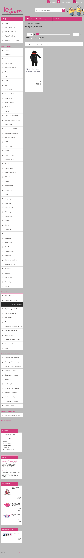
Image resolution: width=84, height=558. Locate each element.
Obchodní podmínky (41, 19)
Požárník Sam (9, 207)
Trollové (7, 273)
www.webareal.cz (19, 553)
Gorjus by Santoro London (12, 120)
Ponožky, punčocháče (11, 331)
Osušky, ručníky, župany (12, 362)
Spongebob (8, 242)
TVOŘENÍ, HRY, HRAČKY (12, 41)
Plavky (7, 322)
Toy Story (8, 269)
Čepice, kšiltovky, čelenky (12, 339)
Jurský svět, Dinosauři (11, 133)
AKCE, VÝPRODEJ (10, 27)
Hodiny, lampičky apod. (11, 397)
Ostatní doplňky (9, 406)
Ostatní (7, 286)
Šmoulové (8, 256)
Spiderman (8, 238)
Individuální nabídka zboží (9, 461)
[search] (63, 10)
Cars (6, 81)
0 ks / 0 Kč (79, 2)
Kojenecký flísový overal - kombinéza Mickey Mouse (33, 70)
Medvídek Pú (9, 164)
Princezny (8, 212)
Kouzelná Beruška (10, 137)
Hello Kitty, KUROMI (11, 129)
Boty (6, 348)
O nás (32, 19)
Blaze (6, 76)
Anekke (7, 50)
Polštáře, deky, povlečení (12, 358)
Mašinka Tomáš (9, 159)
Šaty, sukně (8, 317)
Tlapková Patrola (10, 264)
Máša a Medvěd (9, 155)
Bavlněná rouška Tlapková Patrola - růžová (16, 504)
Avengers (8, 54)
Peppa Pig (8, 199)
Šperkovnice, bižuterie (11, 375)
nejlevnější (36, 44)
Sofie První (8, 229)
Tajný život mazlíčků (11, 260)
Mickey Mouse (9, 168)
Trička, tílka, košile (10, 296)
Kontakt (50, 19)
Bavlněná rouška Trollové (16, 515)
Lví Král (7, 151)
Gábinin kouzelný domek (12, 116)
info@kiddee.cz (7, 445)
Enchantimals (9, 107)
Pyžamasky (8, 216)
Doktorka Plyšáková (11, 94)
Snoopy (7, 225)
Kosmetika (8, 379)
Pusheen (7, 221)
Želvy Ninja (8, 282)
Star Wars (8, 247)
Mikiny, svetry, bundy (11, 300)
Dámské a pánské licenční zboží (12, 415)
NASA (6, 194)
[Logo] (12, 10)
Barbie (7, 59)
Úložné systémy (9, 384)
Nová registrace (65, 2)
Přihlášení (53, 2)
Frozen (7, 111)
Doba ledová (8, 89)
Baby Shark (8, 63)
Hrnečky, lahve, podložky (12, 388)
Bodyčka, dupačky (16, 304)
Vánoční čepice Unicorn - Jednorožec (15, 488)
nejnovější (48, 44)
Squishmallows (9, 251)
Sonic (6, 234)
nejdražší (42, 44)
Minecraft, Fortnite (10, 172)
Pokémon (8, 203)
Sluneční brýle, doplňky (11, 401)
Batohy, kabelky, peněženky (13, 366)
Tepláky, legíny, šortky (11, 309)
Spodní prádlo (9, 335)
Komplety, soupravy (11, 313)
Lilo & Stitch (8, 146)
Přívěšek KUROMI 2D (16, 533)
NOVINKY (8, 23)
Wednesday (8, 277)
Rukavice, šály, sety (10, 344)
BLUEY (7, 85)
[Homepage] (28, 19)
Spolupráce (5, 471)
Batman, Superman (10, 67)
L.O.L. (6, 142)
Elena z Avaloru (9, 102)
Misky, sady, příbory (11, 393)
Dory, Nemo (8, 98)
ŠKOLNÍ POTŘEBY (10, 36)
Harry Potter (8, 124)
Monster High (9, 186)
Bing (6, 72)
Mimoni (7, 177)
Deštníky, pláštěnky (10, 371)
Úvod (26, 23)
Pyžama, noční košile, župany (13, 326)
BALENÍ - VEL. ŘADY (11, 32)
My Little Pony (9, 190)
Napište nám (56, 19)
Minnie (7, 181)
